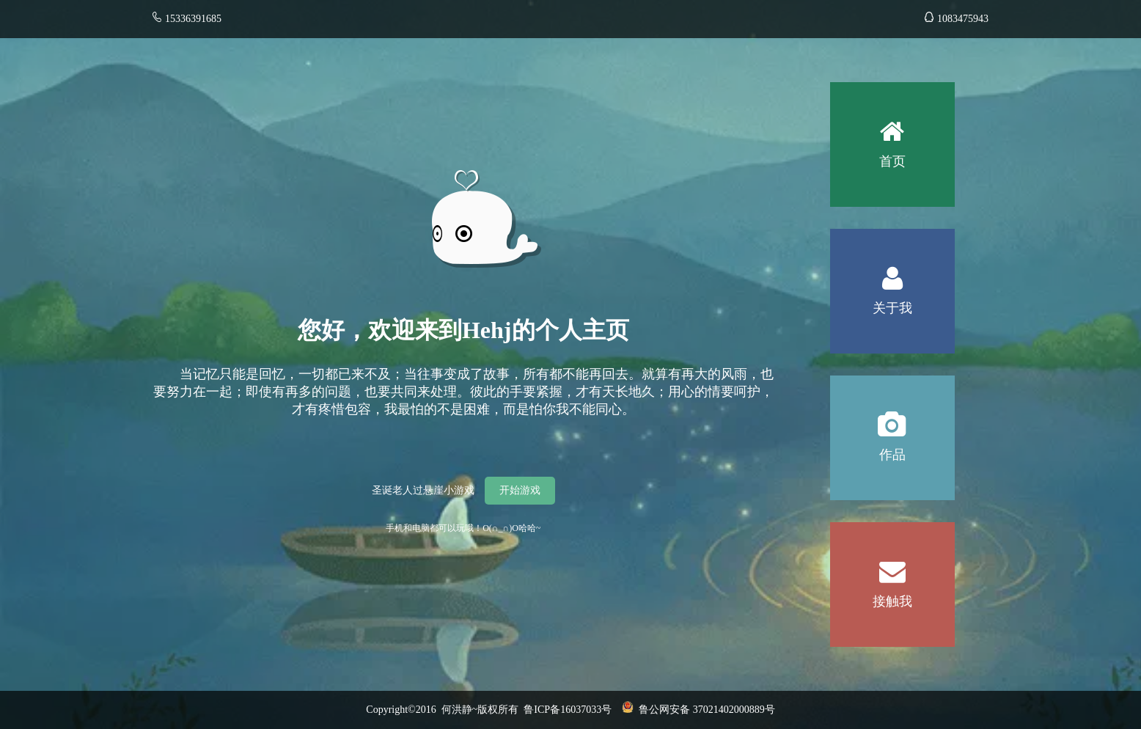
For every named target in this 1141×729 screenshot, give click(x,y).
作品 (892, 419)
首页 (892, 125)
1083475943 (956, 18)
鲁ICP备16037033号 (573, 709)
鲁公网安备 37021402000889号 (698, 709)
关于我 (892, 272)
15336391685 (193, 18)
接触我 (892, 565)
